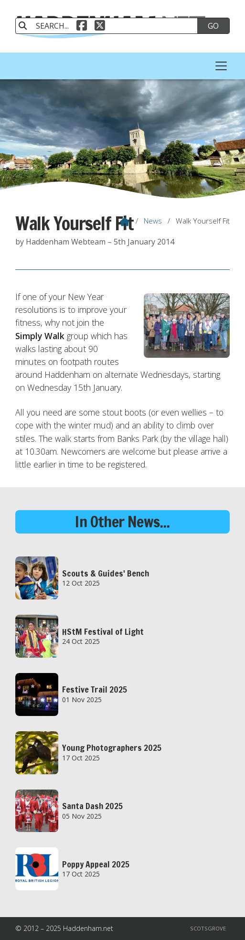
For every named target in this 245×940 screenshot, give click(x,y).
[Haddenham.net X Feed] (100, 24)
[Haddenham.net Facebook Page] (81, 24)
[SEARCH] (111, 25)
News (153, 220)
